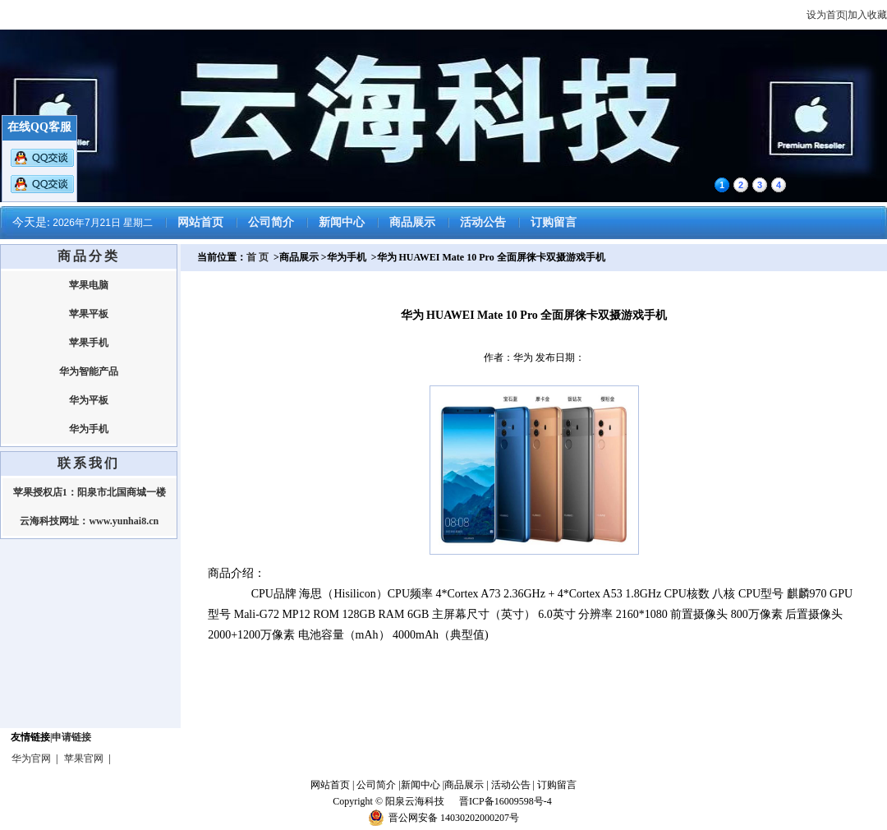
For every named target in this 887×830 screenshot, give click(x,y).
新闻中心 (342, 222)
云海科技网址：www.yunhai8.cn (89, 521)
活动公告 (483, 222)
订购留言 (554, 222)
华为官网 (31, 758)
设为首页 (826, 15)
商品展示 (412, 222)
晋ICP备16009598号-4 (506, 801)
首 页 (257, 257)
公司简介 (271, 222)
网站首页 (200, 222)
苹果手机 (88, 342)
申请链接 (71, 737)
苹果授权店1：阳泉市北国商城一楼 (89, 492)
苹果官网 (83, 758)
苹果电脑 (88, 285)
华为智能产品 (88, 371)
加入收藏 (867, 15)
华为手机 (88, 429)
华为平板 (88, 400)
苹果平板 (88, 314)
